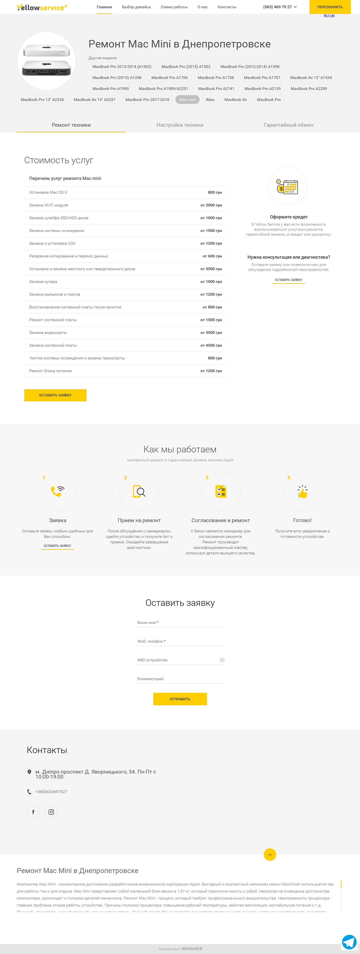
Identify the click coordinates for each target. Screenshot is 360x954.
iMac (210, 99)
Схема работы (174, 6)
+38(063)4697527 (51, 792)
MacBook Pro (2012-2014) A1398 (250, 66)
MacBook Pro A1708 (216, 77)
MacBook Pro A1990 (110, 88)
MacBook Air (235, 99)
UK (332, 15)
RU (326, 15)
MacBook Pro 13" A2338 (42, 99)
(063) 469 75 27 (277, 6)
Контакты (227, 6)
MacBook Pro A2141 (216, 88)
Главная (104, 6)
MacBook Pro (269, 99)
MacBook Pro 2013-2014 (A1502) (122, 66)
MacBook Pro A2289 (309, 88)
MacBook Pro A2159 (262, 88)
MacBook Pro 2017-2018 (147, 99)
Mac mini (187, 99)
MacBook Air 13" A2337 (95, 99)
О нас (203, 6)
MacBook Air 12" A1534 (311, 77)
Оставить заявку (54, 396)
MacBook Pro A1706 (170, 77)
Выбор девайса (136, 6)
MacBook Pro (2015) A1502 (186, 66)
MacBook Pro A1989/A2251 (163, 88)
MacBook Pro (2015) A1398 (117, 77)
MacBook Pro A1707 (262, 77)
